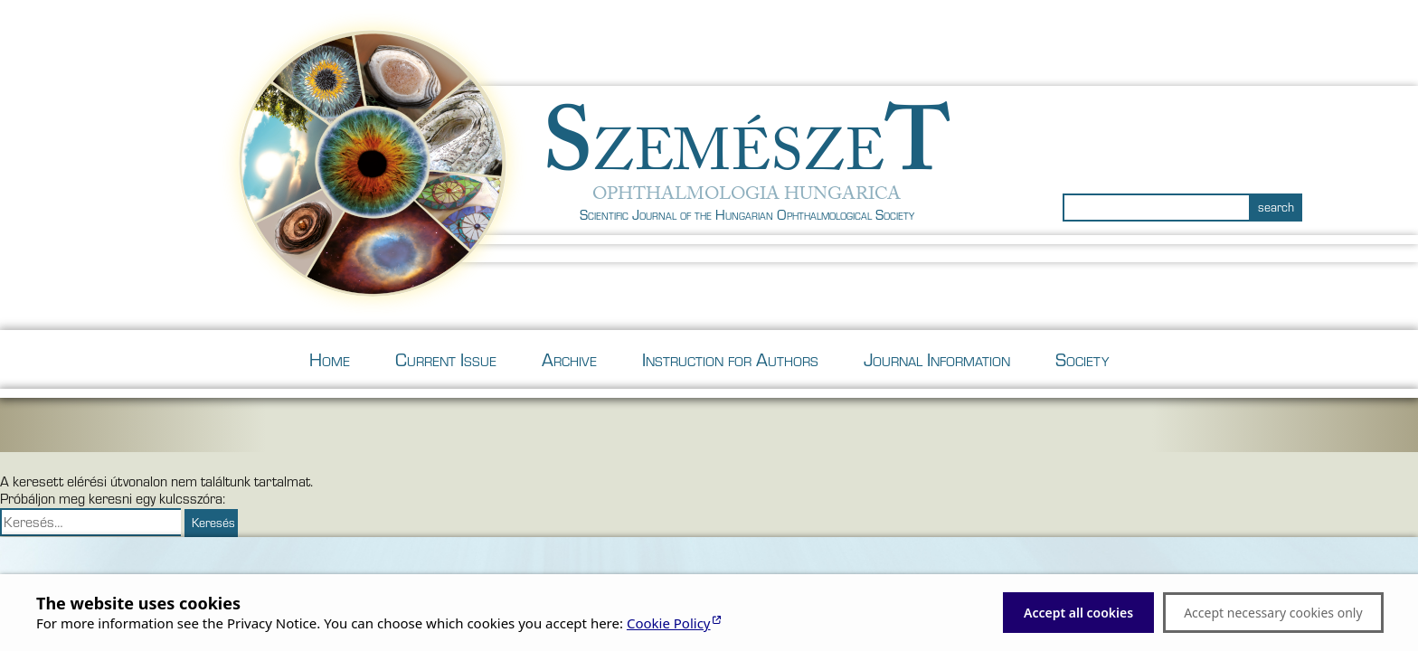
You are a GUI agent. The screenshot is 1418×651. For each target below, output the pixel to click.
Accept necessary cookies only (1273, 612)
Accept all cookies (1078, 612)
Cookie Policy (669, 623)
